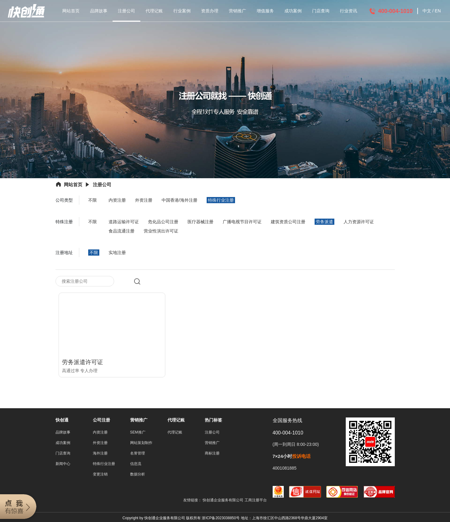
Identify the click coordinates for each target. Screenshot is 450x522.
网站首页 (71, 10)
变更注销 (100, 475)
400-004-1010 (395, 11)
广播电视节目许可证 (242, 221)
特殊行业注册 (221, 200)
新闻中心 (63, 465)
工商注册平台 (256, 501)
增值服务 (265, 10)
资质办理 (209, 10)
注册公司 (126, 10)
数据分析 (137, 475)
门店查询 (320, 10)
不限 (92, 200)
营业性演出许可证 (161, 230)
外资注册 (143, 200)
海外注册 (100, 454)
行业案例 (182, 10)
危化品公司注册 (163, 221)
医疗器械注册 (200, 221)
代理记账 (154, 10)
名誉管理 (137, 454)
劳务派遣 (324, 221)
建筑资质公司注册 (288, 221)
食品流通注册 (121, 230)
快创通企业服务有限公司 (223, 501)
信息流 (135, 465)
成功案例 (293, 10)
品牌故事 (98, 10)
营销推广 (237, 10)
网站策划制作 (141, 444)
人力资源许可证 (359, 221)
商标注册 (212, 454)
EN (438, 10)
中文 (427, 10)
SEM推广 (138, 433)
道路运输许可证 (124, 221)
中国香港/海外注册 (179, 200)
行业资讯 (348, 10)
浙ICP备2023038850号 (221, 519)
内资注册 (117, 200)
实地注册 (117, 252)
